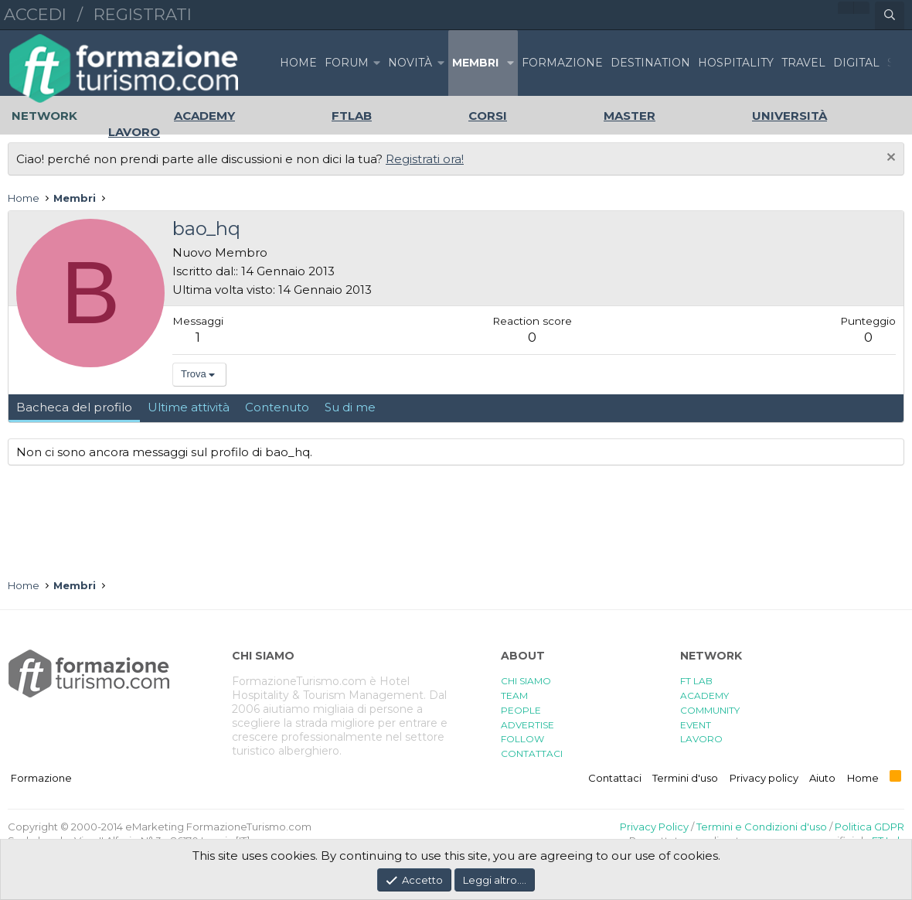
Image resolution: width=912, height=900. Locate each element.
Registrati (143, 14)
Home (298, 63)
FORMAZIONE (562, 63)
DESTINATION (650, 63)
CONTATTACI (532, 753)
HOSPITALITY (736, 63)
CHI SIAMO (526, 681)
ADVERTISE (527, 725)
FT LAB (696, 681)
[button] (376, 63)
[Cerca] (889, 15)
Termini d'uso (685, 778)
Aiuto (822, 778)
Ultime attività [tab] (189, 407)
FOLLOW (522, 739)
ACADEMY (704, 695)
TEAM (514, 695)
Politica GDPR (869, 826)
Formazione (41, 778)
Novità (410, 63)
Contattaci (614, 778)
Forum (347, 63)
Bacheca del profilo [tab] (74, 407)
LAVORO (701, 739)
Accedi (35, 14)
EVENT (695, 725)
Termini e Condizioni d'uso (761, 826)
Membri (475, 63)
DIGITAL (856, 63)
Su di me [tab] (350, 407)
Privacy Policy (654, 826)
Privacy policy (764, 778)
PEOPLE (521, 710)
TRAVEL (803, 63)
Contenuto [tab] (277, 407)
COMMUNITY (710, 710)
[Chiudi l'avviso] (889, 159)
